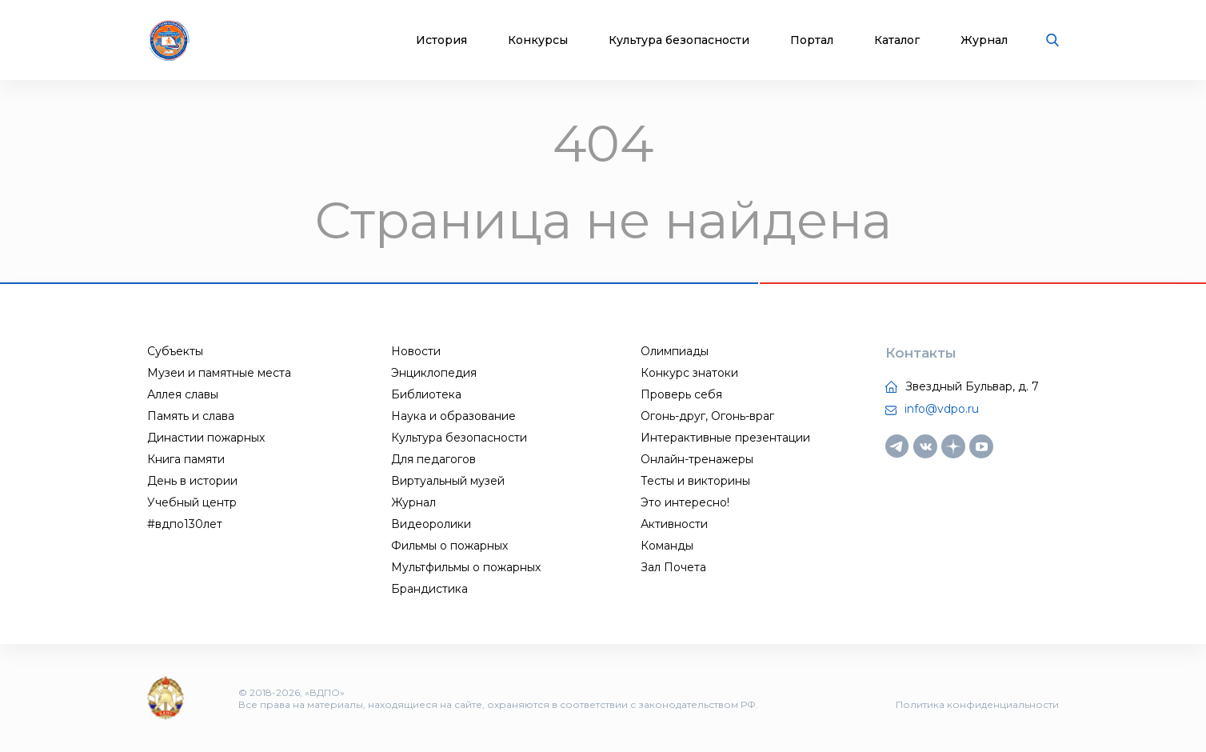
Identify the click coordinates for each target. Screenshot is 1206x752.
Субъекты (175, 351)
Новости (416, 351)
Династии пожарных (206, 437)
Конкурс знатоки (689, 373)
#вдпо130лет (184, 524)
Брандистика (429, 589)
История (441, 40)
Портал (811, 40)
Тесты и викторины (695, 481)
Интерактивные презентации (725, 437)
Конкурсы (538, 40)
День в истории (192, 481)
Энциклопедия (434, 373)
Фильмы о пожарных (449, 545)
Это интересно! (685, 502)
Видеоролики (431, 524)
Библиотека (426, 394)
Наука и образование (453, 416)
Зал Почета (673, 567)
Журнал (984, 40)
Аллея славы (182, 394)
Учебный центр (192, 502)
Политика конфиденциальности (977, 704)
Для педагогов (433, 459)
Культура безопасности (679, 40)
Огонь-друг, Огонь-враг (707, 416)
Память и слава (190, 416)
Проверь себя (681, 394)
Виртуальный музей (448, 481)
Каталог (897, 40)
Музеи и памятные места (219, 373)
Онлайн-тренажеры (697, 459)
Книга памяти (186, 459)
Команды (667, 545)
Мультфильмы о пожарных (466, 567)
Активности (674, 524)
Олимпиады (675, 351)
